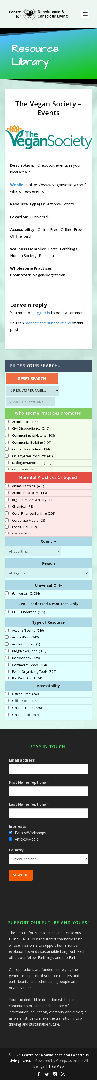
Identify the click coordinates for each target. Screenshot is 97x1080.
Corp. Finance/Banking (33, 513)
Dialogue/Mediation (31, 463)
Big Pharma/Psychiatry (32, 500)
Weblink (18, 184)
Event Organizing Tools (34, 672)
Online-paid (25, 715)
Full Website (27, 679)
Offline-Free (25, 694)
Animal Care (25, 422)
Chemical (22, 507)
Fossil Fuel (24, 527)
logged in (42, 312)
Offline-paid (25, 701)
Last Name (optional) (29, 804)
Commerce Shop (29, 665)
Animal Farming (28, 486)
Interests (17, 826)
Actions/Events (28, 631)
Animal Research (29, 493)
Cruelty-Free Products (32, 456)
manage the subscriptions (48, 322)
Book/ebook (26, 658)
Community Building (31, 443)
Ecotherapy (23, 470)
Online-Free (27, 708)
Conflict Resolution (31, 449)
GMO (19, 534)
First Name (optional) (29, 782)
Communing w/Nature (33, 436)
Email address (22, 760)
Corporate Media (28, 520)
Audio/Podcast (26, 644)
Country (16, 849)
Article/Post (25, 637)
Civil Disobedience (30, 429)
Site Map (56, 1066)
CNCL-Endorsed (28, 612)
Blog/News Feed (29, 651)
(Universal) (26, 593)
